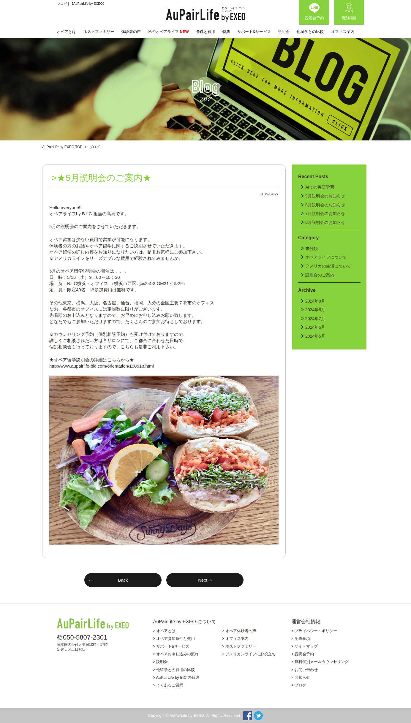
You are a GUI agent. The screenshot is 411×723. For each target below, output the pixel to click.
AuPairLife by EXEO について (184, 621)
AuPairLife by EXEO (205, 14)
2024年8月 (315, 309)
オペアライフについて (326, 257)
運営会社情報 (306, 621)
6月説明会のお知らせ (325, 222)
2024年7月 (315, 318)
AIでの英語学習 (319, 187)
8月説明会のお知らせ (325, 204)
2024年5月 (315, 336)
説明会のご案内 (319, 275)
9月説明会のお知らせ (325, 196)
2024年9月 (315, 301)
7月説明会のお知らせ (325, 213)
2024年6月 (315, 327)
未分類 (311, 248)
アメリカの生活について (328, 266)
